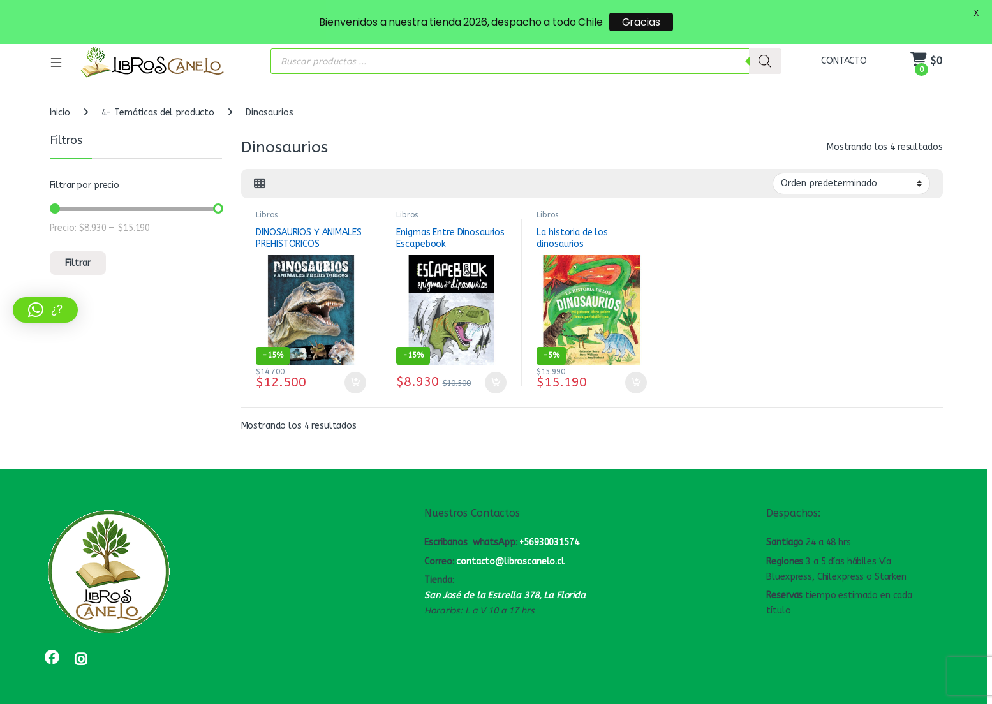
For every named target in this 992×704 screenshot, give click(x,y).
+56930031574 (549, 525)
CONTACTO (844, 43)
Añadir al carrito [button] (355, 365)
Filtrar (78, 245)
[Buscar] (765, 44)
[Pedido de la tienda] (851, 166)
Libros (266, 197)
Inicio (60, 95)
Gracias (641, 22)
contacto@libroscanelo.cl (510, 544)
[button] (45, 310)
